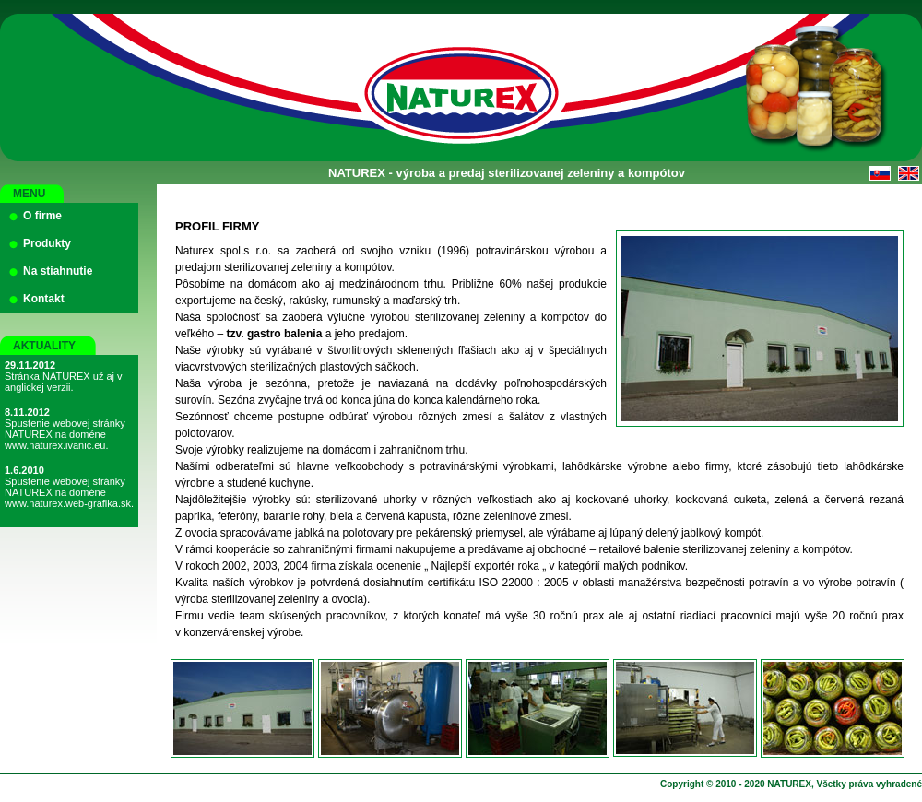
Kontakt (44, 298)
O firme (42, 215)
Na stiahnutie (57, 271)
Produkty (47, 243)
